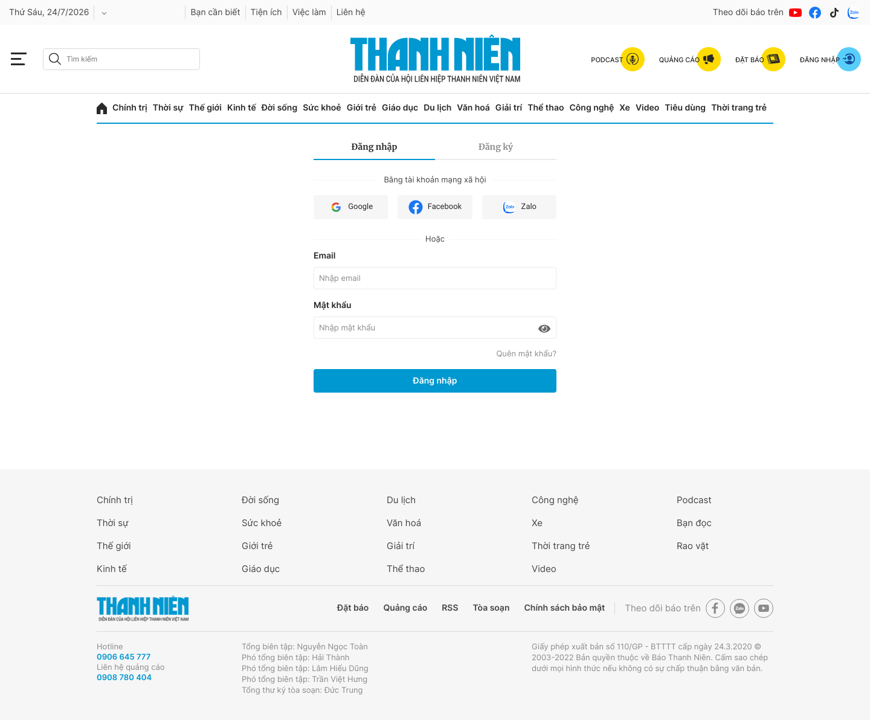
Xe (624, 108)
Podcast (694, 500)
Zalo (519, 207)
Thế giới (205, 108)
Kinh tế (241, 108)
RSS (450, 608)
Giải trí (508, 108)
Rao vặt (693, 545)
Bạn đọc (694, 523)
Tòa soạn (491, 608)
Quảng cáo (405, 608)
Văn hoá (473, 108)
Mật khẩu (333, 305)
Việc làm (309, 12)
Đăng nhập (375, 146)
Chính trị (129, 108)
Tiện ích (266, 12)
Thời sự (168, 108)
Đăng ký (495, 146)
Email (324, 256)
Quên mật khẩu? (526, 354)
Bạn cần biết (215, 12)
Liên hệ (351, 12)
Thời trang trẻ (739, 108)
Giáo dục (400, 108)
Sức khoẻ (322, 108)
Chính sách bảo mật (564, 608)
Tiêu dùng (685, 108)
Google (351, 207)
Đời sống (279, 108)
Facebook (435, 207)
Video (647, 108)
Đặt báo (353, 608)
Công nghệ (591, 108)
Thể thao (545, 108)
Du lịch (437, 108)
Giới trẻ (361, 108)
